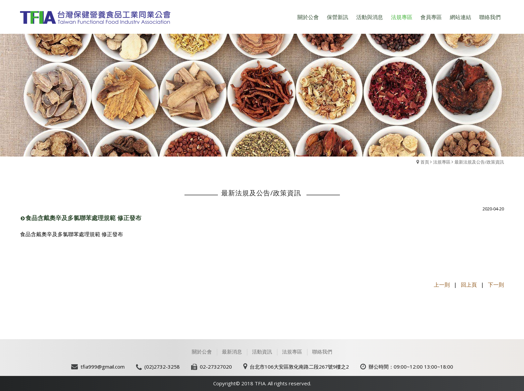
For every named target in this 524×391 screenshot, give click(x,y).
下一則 (496, 284)
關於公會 (202, 351)
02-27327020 (216, 366)
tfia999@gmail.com (103, 366)
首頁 (424, 162)
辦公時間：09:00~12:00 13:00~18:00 (411, 366)
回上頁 (469, 284)
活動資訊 (262, 351)
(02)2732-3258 (162, 366)
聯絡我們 (322, 351)
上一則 (442, 284)
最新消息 (232, 351)
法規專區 (441, 162)
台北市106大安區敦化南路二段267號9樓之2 (299, 366)
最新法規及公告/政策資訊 (479, 162)
